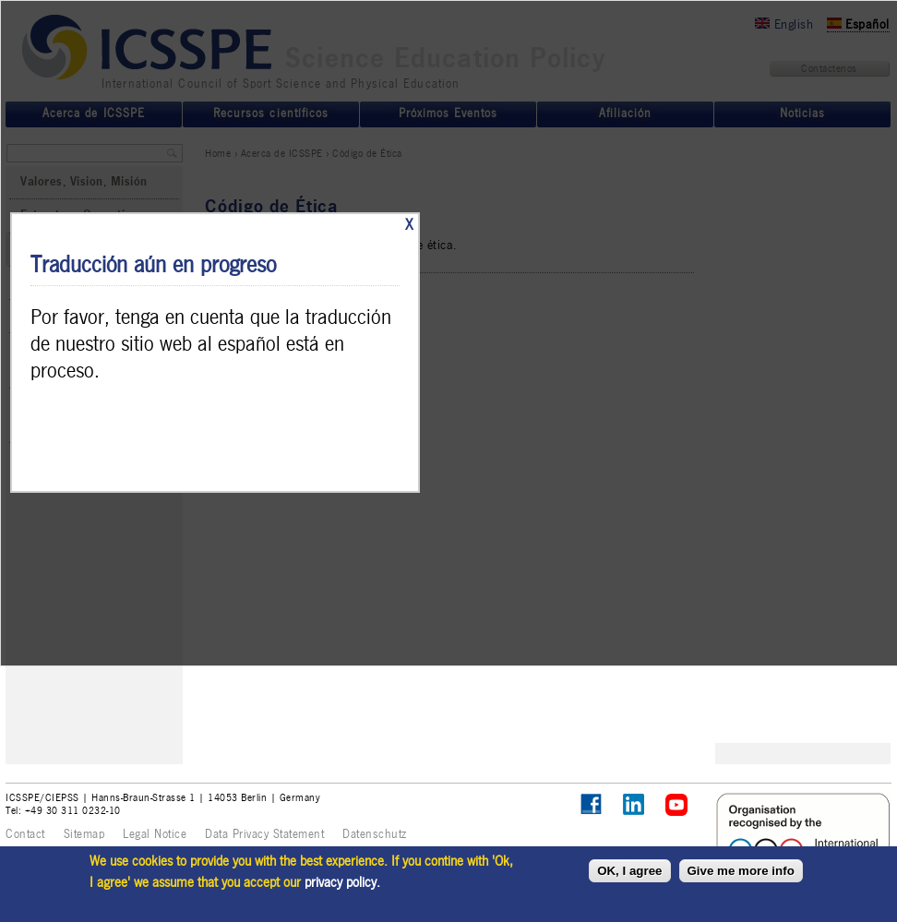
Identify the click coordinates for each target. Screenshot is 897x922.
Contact (25, 834)
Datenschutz (374, 834)
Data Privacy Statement (264, 834)
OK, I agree (629, 871)
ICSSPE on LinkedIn (634, 805)
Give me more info (741, 871)
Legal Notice (154, 834)
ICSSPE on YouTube (676, 805)
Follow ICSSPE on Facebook (591, 804)
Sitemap (84, 834)
